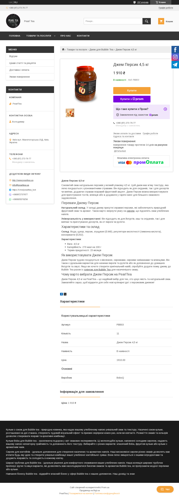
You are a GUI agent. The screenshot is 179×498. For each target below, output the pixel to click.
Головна (14, 36)
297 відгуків (142, 2)
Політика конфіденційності (107, 493)
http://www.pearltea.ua (22, 180)
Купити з (131, 99)
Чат (165, 489)
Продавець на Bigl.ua (89, 490)
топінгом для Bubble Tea (97, 269)
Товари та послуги (38, 36)
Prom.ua (105, 487)
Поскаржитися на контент (81, 493)
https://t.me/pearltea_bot (24, 190)
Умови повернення (19, 76)
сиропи (130, 211)
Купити (132, 90)
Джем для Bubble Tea (101, 49)
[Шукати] (146, 21)
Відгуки (13, 56)
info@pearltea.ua (20, 185)
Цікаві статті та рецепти (22, 63)
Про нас (65, 36)
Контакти (83, 36)
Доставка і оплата (19, 70)
